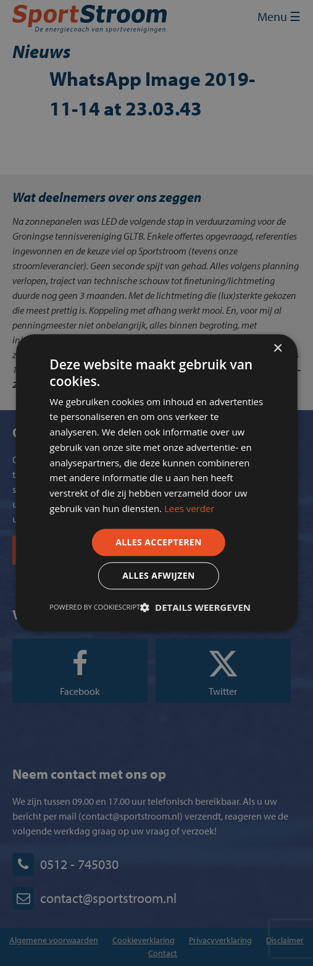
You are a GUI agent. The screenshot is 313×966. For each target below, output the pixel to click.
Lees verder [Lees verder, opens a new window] (189, 508)
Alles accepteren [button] (158, 542)
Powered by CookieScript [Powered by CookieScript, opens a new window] (94, 607)
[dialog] (156, 483)
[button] (195, 607)
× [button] (277, 348)
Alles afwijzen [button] (158, 576)
